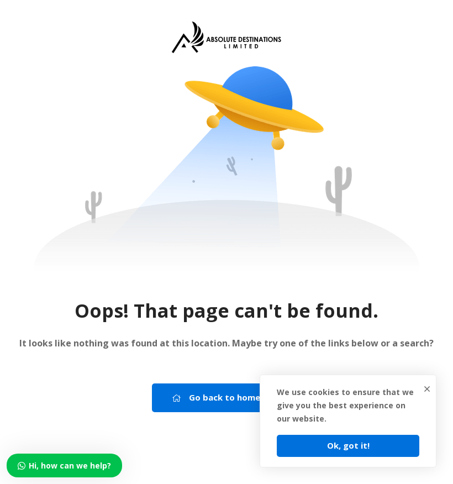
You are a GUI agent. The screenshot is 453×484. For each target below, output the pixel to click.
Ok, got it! (348, 445)
